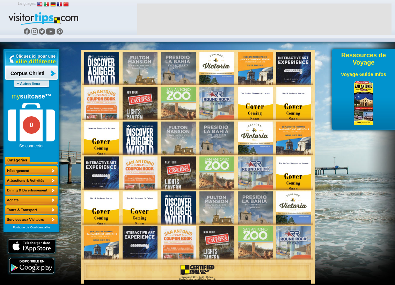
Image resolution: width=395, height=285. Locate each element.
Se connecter (31, 146)
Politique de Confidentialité (31, 227)
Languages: (27, 4)
